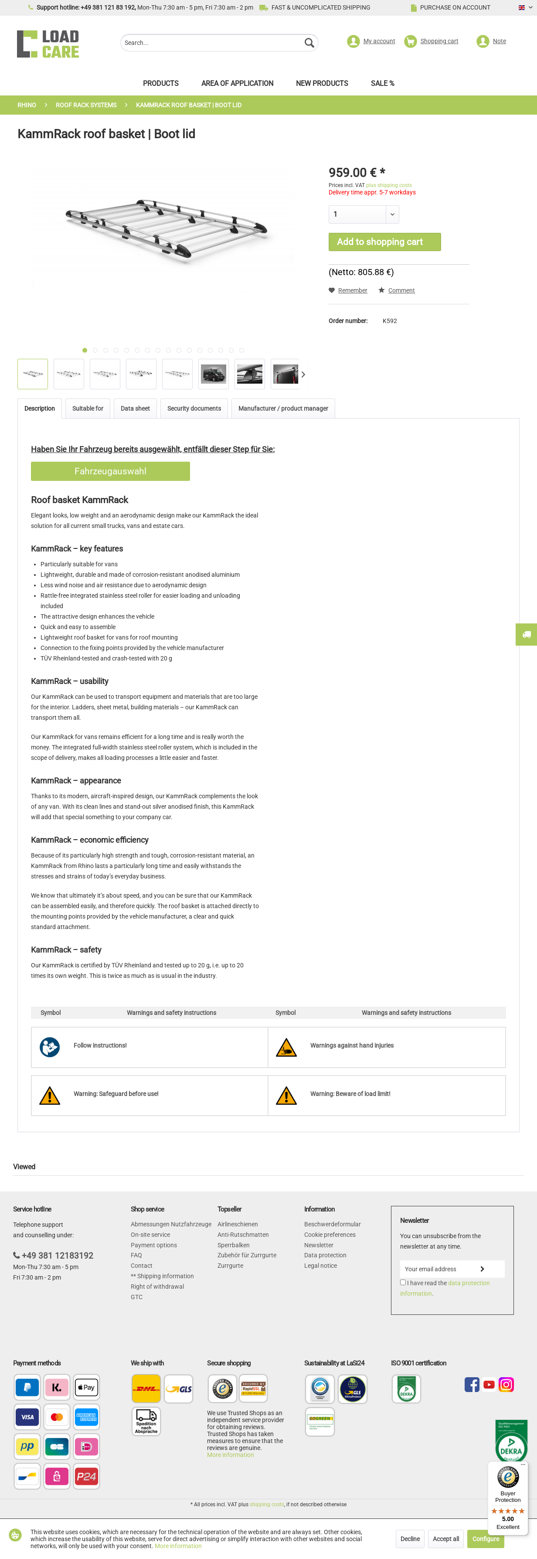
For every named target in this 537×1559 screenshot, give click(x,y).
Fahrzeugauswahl (110, 471)
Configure (485, 1538)
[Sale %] (383, 85)
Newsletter (318, 1245)
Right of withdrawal (157, 1286)
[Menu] (523, 1466)
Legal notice (320, 1265)
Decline (410, 1538)
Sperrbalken (234, 1245)
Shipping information (165, 1276)
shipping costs (267, 1504)
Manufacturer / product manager (283, 408)
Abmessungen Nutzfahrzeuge (171, 1224)
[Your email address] (430, 1269)
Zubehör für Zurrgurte (247, 1255)
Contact (142, 1265)
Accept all (446, 1538)
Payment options (154, 1245)
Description (39, 408)
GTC (137, 1296)
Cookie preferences (330, 1234)
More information (230, 1454)
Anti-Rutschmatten (243, 1234)
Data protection (325, 1255)
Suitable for (87, 408)
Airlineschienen (238, 1224)
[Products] (161, 85)
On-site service (150, 1234)
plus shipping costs (389, 185)
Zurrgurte (230, 1265)
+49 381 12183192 (57, 1256)
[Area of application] (237, 85)
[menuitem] (219, 44)
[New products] (322, 85)
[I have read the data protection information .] (403, 1282)
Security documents (194, 408)
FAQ (136, 1255)
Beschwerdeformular (332, 1224)
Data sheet (135, 408)
